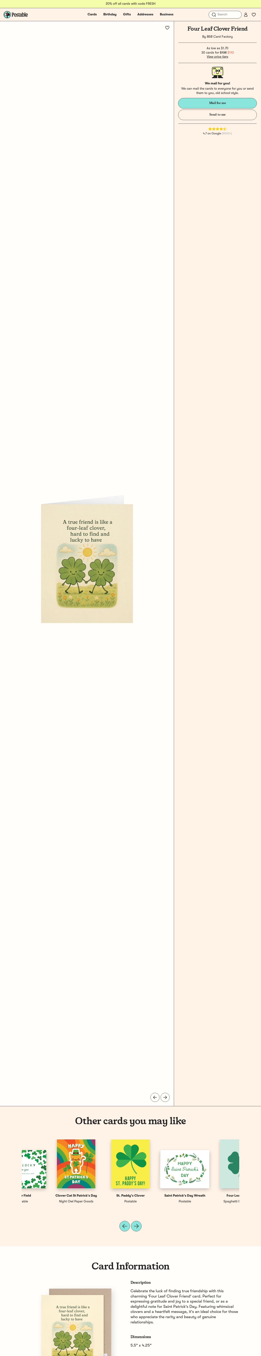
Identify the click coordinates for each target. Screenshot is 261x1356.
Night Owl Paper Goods (103, 1201)
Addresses (145, 14)
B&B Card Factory (220, 36)
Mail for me (217, 103)
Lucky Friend (158, 1195)
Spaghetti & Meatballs (49, 1201)
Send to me (217, 114)
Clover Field (212, 1195)
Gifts (127, 14)
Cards (92, 14)
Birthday (110, 14)
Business (166, 14)
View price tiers (217, 56)
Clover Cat (103, 1195)
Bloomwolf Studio (157, 1201)
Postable (212, 1201)
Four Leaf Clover (49, 1195)
